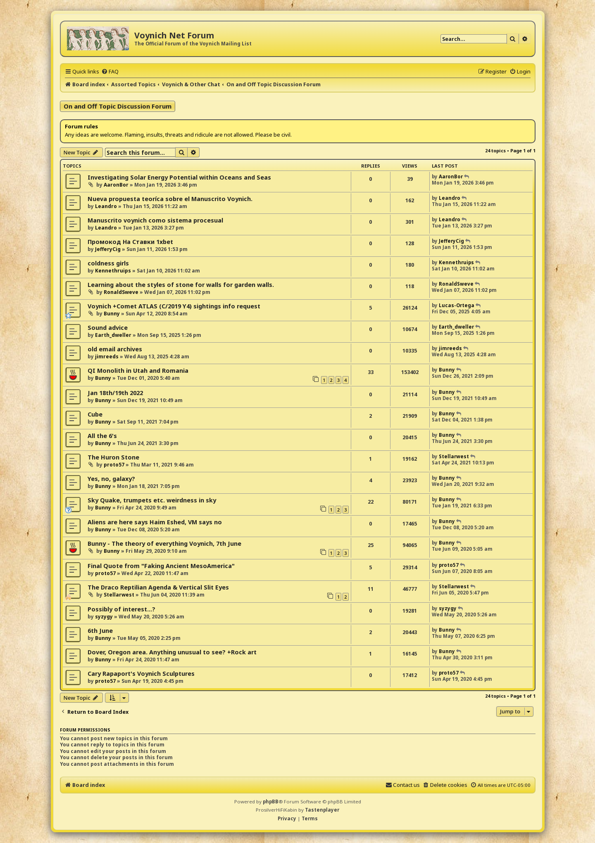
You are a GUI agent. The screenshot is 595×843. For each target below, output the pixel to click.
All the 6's (102, 436)
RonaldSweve (121, 292)
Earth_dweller (113, 335)
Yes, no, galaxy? (111, 479)
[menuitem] (110, 71)
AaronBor (116, 184)
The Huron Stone (113, 457)
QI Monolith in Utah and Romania (138, 370)
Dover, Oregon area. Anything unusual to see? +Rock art (172, 652)
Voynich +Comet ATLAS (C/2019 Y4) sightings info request (174, 306)
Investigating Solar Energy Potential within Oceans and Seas (179, 177)
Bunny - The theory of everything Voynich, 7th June (164, 543)
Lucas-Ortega (456, 305)
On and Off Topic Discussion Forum (117, 106)
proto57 (114, 464)
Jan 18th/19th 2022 (115, 393)
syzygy (104, 616)
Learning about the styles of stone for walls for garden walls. (181, 285)
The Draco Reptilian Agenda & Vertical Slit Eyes (158, 587)
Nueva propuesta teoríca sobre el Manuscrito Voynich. (170, 199)
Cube (95, 414)
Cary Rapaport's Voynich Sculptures (141, 673)
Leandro (106, 206)
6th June (100, 631)
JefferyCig (108, 249)
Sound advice (108, 328)
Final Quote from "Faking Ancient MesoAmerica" (161, 566)
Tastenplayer (322, 810)
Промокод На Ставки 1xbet (130, 242)
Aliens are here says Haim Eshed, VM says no (155, 522)
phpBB (270, 801)
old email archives (115, 349)
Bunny (112, 313)
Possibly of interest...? (121, 609)
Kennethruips (113, 270)
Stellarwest (454, 456)
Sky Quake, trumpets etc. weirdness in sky (152, 500)
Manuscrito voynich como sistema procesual (155, 220)
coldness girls (108, 263)
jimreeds (107, 356)
